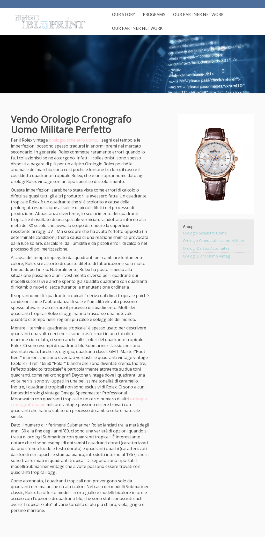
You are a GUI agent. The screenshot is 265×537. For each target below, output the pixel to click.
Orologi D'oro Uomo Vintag (206, 256)
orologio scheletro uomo (73, 140)
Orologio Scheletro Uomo (205, 233)
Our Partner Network (198, 14)
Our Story (123, 14)
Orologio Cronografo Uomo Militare (213, 240)
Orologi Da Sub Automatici (206, 248)
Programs (154, 14)
